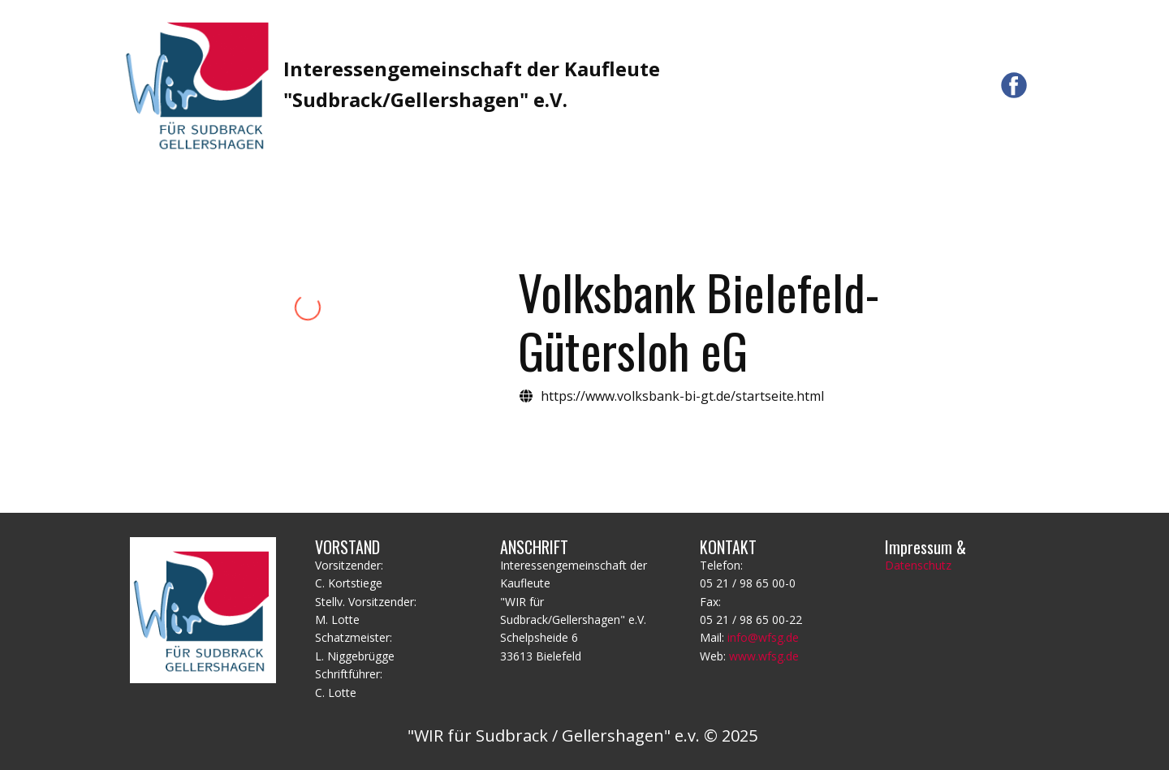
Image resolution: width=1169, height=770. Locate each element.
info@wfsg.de (763, 637)
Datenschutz (918, 565)
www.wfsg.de (764, 656)
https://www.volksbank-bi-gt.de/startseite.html (682, 396)
